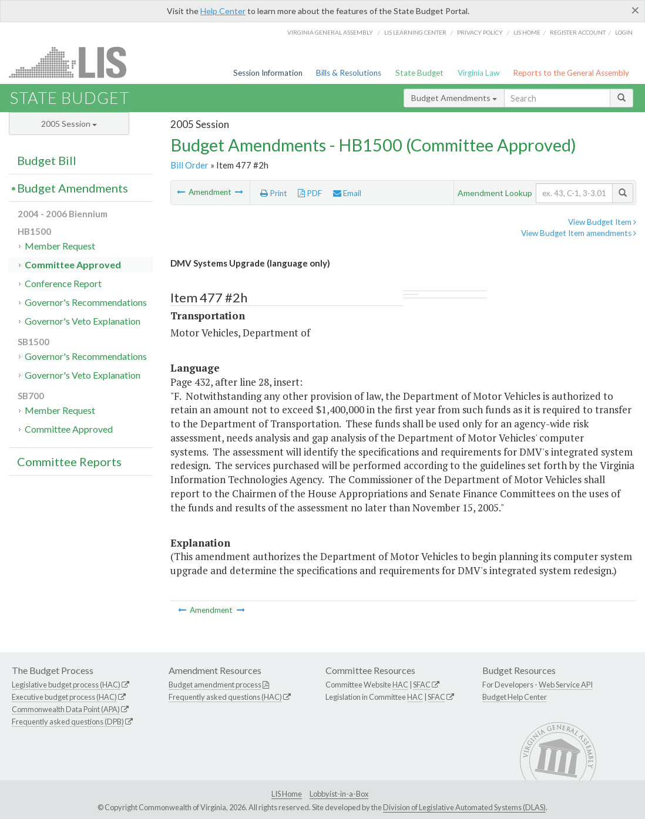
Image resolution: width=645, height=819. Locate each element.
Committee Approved (73, 264)
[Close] (635, 10)
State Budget (419, 72)
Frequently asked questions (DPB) (68, 721)
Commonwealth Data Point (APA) (66, 709)
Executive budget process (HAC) (64, 697)
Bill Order (189, 165)
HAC (400, 684)
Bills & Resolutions (348, 72)
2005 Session (69, 124)
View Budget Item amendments (578, 233)
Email (347, 193)
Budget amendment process (215, 684)
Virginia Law (478, 72)
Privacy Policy (480, 32)
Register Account (578, 32)
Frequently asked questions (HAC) (225, 697)
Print (273, 193)
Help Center (223, 11)
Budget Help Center (514, 697)
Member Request (60, 245)
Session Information (268, 72)
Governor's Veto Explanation (82, 320)
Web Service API (566, 684)
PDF (310, 193)
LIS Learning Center (415, 32)
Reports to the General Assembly (571, 72)
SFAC (422, 684)
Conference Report (63, 283)
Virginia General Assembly (330, 32)
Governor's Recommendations (86, 302)
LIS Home (286, 793)
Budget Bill (46, 160)
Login (624, 32)
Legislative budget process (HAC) (66, 684)
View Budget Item (602, 222)
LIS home (526, 32)
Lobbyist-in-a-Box (339, 793)
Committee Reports (69, 461)
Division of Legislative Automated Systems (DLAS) (464, 807)
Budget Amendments (454, 98)
